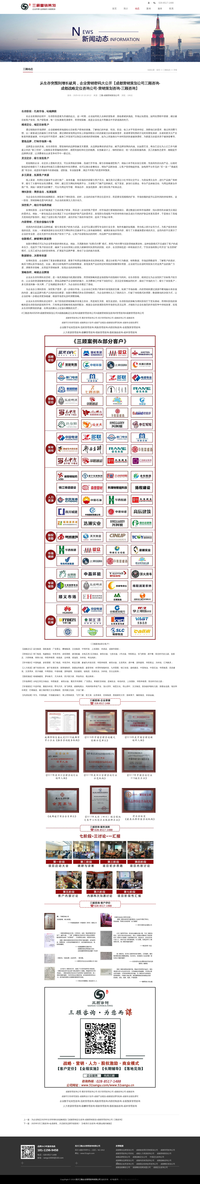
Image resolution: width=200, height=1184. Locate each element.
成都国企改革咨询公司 (125, 1164)
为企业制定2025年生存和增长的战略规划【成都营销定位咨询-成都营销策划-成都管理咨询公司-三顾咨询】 (77, 1119)
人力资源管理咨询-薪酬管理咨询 (79, 332)
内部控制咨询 (115, 327)
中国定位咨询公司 (157, 1157)
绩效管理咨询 (102, 332)
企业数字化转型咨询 (70, 327)
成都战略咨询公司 (164, 1160)
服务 (160, 8)
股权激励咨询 (116, 332)
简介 (126, 8)
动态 (137, 8)
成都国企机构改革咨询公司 (147, 1164)
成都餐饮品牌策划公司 (125, 1150)
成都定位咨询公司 (160, 1167)
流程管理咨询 (87, 327)
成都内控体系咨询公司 (145, 1160)
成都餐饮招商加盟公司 (142, 1167)
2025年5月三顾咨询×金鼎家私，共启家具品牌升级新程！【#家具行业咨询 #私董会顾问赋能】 (72, 1123)
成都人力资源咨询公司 (145, 1153)
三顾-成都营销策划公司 (109, 95)
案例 (148, 8)
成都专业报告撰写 (130, 322)
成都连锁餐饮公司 (123, 1167)
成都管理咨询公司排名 (125, 1153)
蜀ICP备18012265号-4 (129, 1179)
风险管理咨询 (101, 327)
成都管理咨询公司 (73, 318)
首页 (114, 8)
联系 (171, 8)
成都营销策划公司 (164, 1153)
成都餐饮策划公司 (168, 1164)
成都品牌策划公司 (123, 1157)
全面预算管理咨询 (131, 327)
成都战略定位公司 (140, 1157)
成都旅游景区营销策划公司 (147, 1150)
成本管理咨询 (130, 332)
